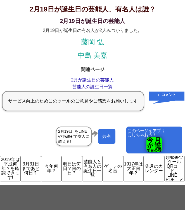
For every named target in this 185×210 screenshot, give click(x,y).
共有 (106, 136)
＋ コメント (166, 95)
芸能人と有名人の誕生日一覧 (92, 168)
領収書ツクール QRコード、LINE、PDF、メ (174, 168)
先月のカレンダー (154, 168)
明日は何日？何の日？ (72, 168)
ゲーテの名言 (113, 168)
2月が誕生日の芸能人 (92, 80)
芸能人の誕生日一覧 (92, 86)
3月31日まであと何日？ (31, 168)
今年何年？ (51, 168)
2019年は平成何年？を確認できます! (10, 168)
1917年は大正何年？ (133, 168)
